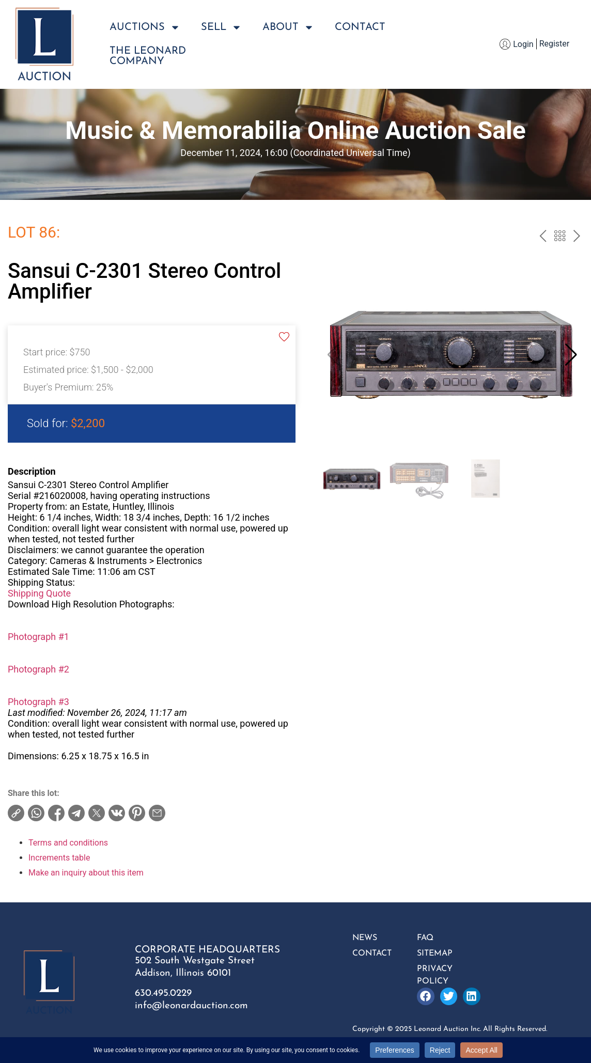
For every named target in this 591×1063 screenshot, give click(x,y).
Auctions (145, 27)
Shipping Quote (39, 593)
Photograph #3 (38, 701)
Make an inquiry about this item (86, 873)
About (288, 27)
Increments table (59, 858)
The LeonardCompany (148, 56)
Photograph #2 (38, 669)
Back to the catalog (559, 237)
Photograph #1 (38, 636)
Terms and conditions (68, 843)
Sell (221, 27)
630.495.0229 (163, 993)
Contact (360, 27)
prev (542, 237)
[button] (571, 354)
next (576, 237)
